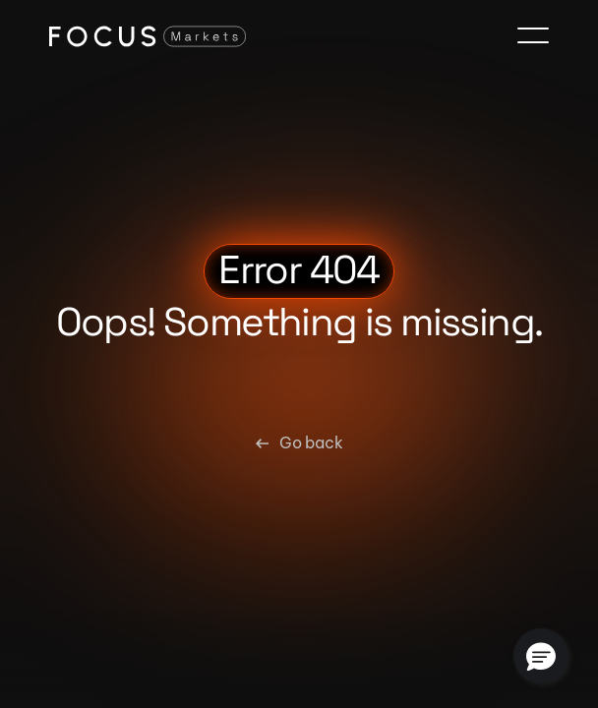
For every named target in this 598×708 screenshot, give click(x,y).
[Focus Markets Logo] (147, 35)
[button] (540, 655)
